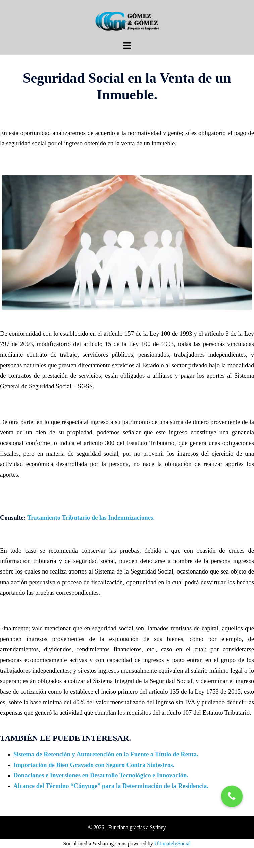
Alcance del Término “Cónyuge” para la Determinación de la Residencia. (110, 785)
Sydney (158, 827)
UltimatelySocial (172, 843)
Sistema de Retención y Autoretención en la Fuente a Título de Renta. (105, 754)
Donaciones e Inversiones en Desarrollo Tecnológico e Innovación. (100, 775)
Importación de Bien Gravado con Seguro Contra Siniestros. (93, 764)
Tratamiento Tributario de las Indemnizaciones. (91, 517)
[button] (232, 796)
